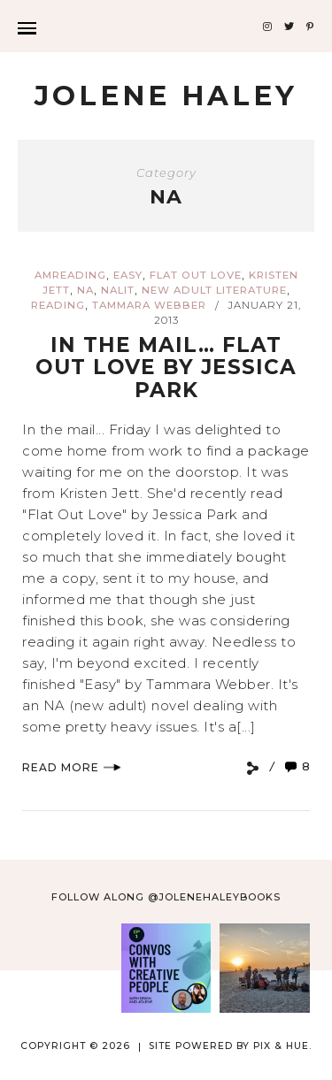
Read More (71, 767)
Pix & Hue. (282, 1046)
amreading (70, 275)
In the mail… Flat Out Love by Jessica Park (166, 367)
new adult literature (214, 290)
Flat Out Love (196, 275)
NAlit (118, 290)
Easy (128, 275)
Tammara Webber (149, 305)
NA (85, 290)
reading (58, 305)
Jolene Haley (166, 95)
